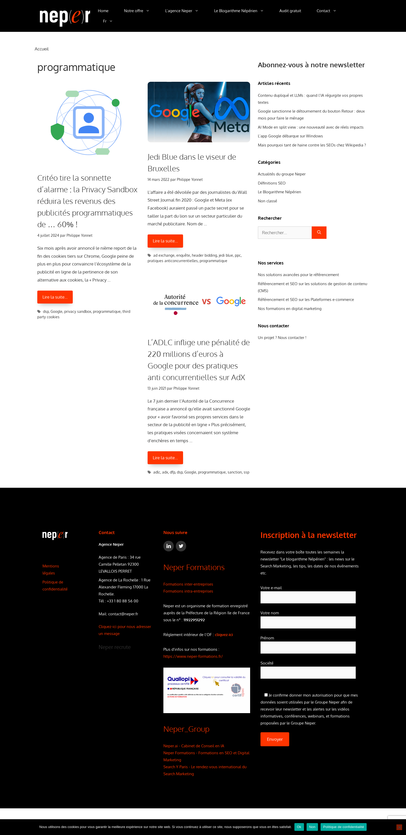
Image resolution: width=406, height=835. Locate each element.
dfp (172, 472)
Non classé (267, 200)
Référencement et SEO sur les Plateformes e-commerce (306, 299)
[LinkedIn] (168, 546)
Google (56, 311)
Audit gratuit (290, 10)
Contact (330, 11)
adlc (156, 472)
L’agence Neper (185, 11)
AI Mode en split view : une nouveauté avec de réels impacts (311, 127)
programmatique (107, 311)
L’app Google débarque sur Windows (290, 136)
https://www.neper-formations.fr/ (193, 656)
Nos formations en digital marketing (290, 308)
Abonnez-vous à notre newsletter (311, 64)
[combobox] (285, 232)
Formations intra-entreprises (188, 591)
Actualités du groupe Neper (282, 174)
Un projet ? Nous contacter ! (282, 337)
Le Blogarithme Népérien (243, 11)
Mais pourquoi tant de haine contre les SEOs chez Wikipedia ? (312, 145)
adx (165, 472)
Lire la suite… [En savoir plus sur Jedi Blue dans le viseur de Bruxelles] (165, 240)
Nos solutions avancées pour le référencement (298, 274)
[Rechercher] (319, 232)
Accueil (42, 48)
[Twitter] (181, 546)
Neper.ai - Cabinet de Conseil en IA (193, 745)
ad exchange (164, 255)
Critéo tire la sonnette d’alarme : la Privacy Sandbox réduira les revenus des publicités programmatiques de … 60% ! (87, 201)
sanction (235, 472)
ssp (246, 472)
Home (103, 10)
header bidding (204, 255)
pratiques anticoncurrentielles (173, 260)
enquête (183, 255)
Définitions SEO (272, 183)
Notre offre (140, 11)
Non (312, 827)
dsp (46, 311)
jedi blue (226, 255)
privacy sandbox (77, 311)
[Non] (399, 827)
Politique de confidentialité (343, 827)
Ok (299, 827)
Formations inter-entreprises (188, 584)
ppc (238, 255)
